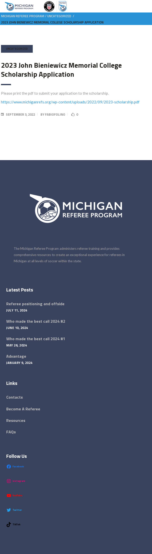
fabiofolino (55, 114)
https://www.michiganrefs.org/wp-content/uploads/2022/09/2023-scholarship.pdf (70, 102)
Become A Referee (23, 409)
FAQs (11, 432)
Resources (15, 420)
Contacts (14, 397)
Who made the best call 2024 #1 (35, 339)
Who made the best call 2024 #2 (35, 321)
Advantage (16, 356)
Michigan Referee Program (22, 16)
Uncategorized (59, 16)
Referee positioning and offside (35, 304)
